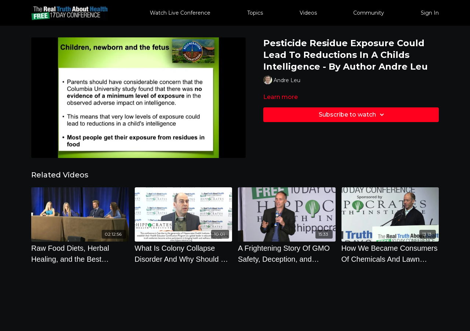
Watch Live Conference (180, 13)
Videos (308, 13)
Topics (255, 13)
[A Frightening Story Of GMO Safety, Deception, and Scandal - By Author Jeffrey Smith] (287, 254)
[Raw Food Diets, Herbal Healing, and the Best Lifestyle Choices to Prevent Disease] (80, 254)
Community (368, 13)
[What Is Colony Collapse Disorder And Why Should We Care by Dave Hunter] (183, 254)
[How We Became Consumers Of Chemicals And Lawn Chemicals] (390, 254)
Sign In (430, 13)
